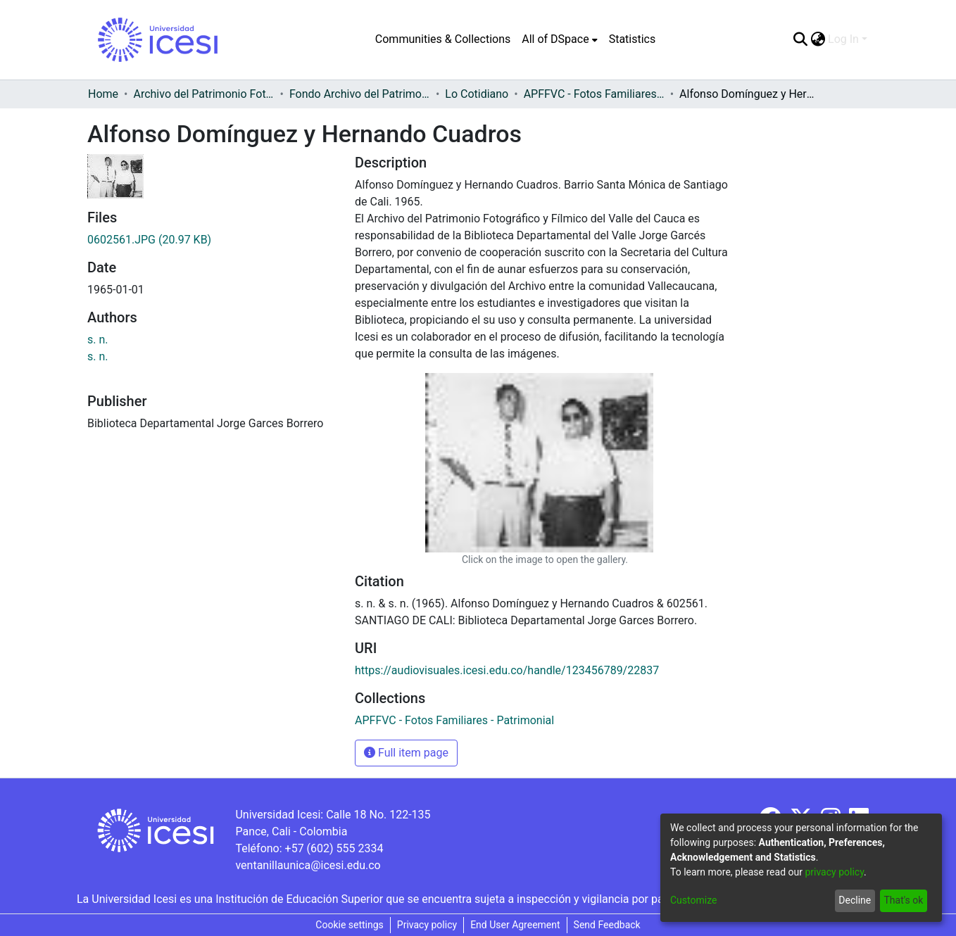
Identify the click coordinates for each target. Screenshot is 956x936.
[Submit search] (800, 39)
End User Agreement (515, 924)
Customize (693, 900)
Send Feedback (607, 924)
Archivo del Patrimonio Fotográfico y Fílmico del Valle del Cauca (203, 94)
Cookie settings (349, 924)
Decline (854, 900)
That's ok (903, 900)
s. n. (97, 339)
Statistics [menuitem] (632, 39)
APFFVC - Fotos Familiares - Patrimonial (594, 94)
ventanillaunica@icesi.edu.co (307, 865)
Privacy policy (427, 924)
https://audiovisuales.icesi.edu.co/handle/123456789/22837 (507, 670)
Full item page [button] (406, 752)
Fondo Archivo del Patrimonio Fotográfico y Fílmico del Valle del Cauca (359, 94)
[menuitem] (559, 39)
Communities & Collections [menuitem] (442, 39)
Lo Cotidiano (476, 94)
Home (103, 94)
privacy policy (834, 872)
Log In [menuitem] (843, 39)
